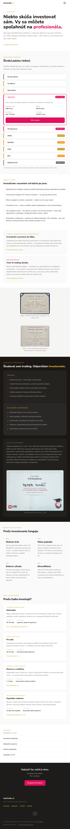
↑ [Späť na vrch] (35, 813)
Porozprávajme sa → (13, 656)
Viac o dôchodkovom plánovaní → (17, 627)
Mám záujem (35, 120)
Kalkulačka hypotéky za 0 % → (16, 715)
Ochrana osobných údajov (26, 824)
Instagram (14, 806)
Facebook (6, 806)
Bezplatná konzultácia (35, 783)
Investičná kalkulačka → (11, 45)
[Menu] (65, 3)
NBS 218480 (39, 822)
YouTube (22, 806)
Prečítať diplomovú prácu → (15, 250)
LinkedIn (29, 806)
